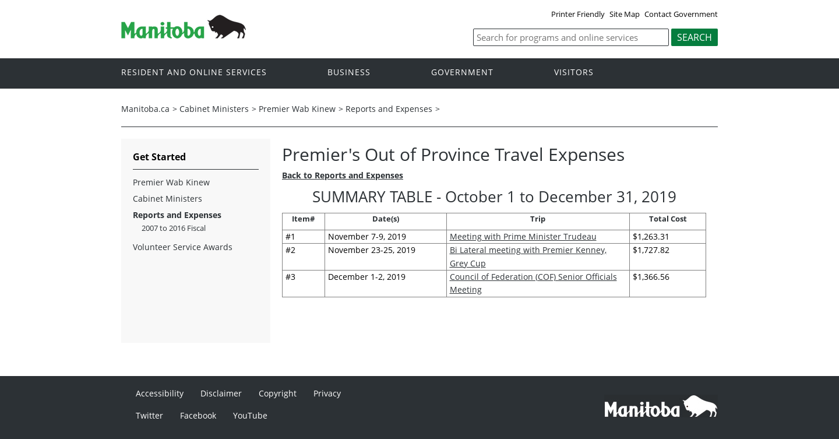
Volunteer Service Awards (182, 246)
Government (462, 72)
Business (349, 72)
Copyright (278, 393)
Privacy (327, 393)
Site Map (624, 14)
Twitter (149, 415)
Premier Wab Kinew (297, 108)
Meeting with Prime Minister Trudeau (523, 236)
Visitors (574, 72)
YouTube (250, 415)
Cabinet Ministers (214, 108)
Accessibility (160, 393)
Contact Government (681, 14)
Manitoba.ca (145, 108)
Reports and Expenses (389, 108)
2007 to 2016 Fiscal (174, 228)
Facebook (198, 415)
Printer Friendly (578, 14)
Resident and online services (194, 72)
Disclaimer (221, 393)
